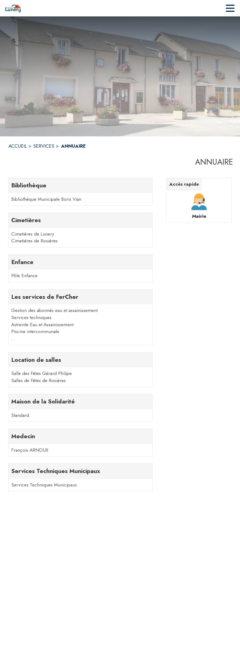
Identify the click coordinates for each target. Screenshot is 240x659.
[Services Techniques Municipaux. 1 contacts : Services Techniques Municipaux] (80, 477)
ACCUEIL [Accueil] (17, 146)
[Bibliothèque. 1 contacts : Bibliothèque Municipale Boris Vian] (80, 191)
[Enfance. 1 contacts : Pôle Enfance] (80, 268)
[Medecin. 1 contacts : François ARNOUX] (80, 442)
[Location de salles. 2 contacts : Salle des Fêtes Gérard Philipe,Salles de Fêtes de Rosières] (80, 370)
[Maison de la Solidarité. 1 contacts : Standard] (80, 408)
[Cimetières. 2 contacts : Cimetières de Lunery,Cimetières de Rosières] (80, 230)
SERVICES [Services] (43, 146)
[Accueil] (13, 8)
